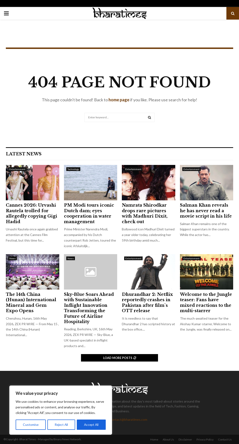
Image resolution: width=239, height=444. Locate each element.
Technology (73, 169)
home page (119, 99)
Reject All (61, 425)
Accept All (91, 425)
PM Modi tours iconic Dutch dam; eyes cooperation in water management (89, 213)
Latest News (24, 154)
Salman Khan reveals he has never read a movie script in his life (206, 211)
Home (154, 439)
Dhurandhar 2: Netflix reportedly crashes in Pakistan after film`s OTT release (147, 302)
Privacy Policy (205, 439)
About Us (168, 439)
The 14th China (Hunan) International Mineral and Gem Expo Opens (31, 302)
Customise (31, 425)
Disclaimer (185, 439)
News (12, 258)
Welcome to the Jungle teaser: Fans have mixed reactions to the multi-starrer (206, 302)
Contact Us (225, 439)
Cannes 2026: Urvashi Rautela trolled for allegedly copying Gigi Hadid (31, 213)
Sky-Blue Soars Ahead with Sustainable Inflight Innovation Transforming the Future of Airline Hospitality (89, 308)
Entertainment (17, 169)
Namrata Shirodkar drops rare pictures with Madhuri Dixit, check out (145, 213)
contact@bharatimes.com (128, 419)
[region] (60, 410)
